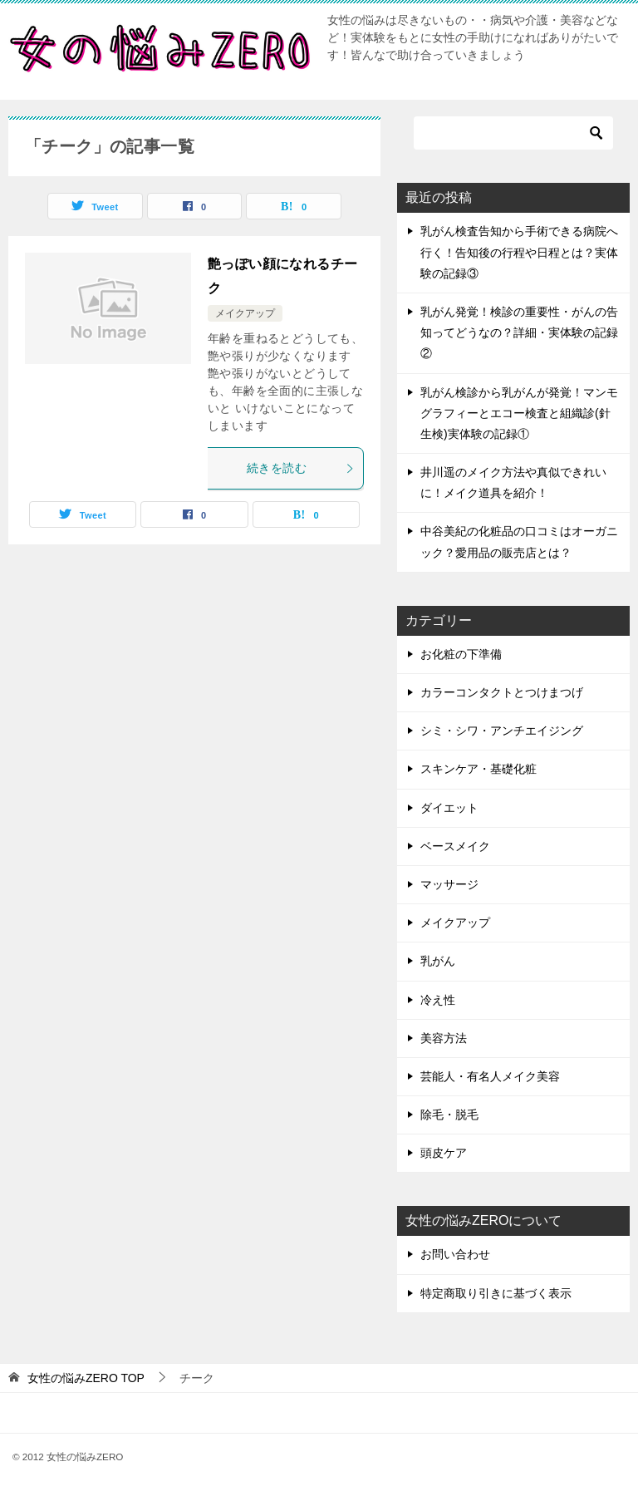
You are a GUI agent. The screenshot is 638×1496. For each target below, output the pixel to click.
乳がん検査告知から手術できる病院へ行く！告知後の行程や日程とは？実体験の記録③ (519, 251)
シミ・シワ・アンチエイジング (501, 730)
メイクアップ (245, 313)
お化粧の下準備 (461, 654)
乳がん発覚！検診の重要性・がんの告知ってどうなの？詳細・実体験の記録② (519, 332)
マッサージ (449, 884)
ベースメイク (455, 846)
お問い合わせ (455, 1254)
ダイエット (449, 807)
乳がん (437, 960)
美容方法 (443, 1038)
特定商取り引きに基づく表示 (496, 1293)
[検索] (513, 133)
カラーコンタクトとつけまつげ (501, 692)
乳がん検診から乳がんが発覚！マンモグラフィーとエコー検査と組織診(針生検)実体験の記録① (519, 413)
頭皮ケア (443, 1152)
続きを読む (301, 468)
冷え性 (437, 999)
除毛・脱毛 (449, 1114)
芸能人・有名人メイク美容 (490, 1076)
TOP (86, 1378)
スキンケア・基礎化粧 (478, 768)
